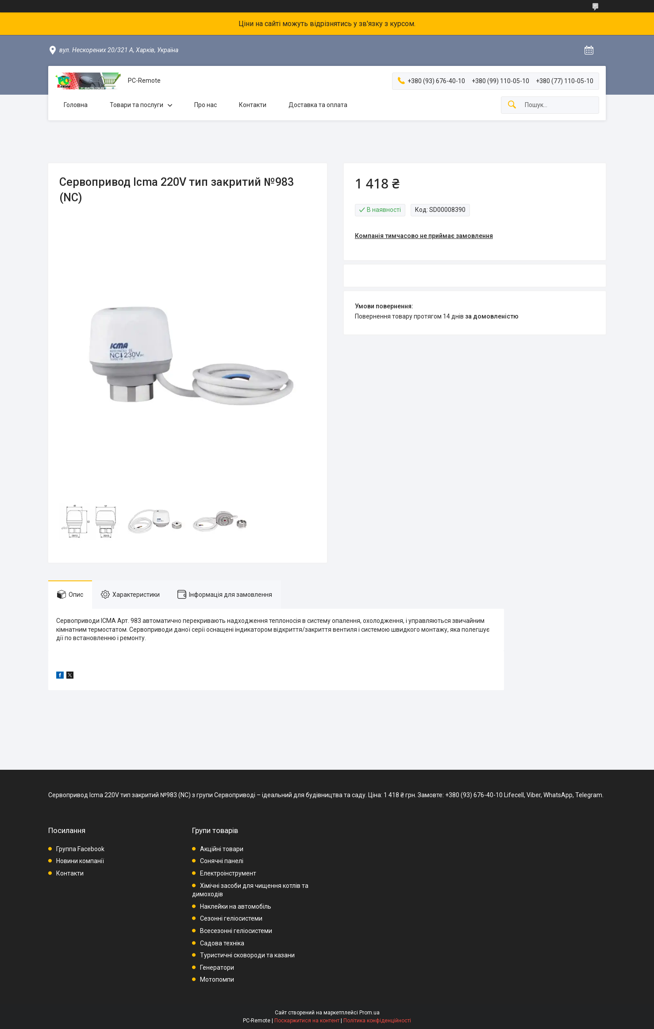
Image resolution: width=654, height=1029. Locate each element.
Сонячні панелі (221, 860)
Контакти (252, 104)
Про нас (205, 104)
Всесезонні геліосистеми (236, 930)
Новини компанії (80, 860)
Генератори (217, 967)
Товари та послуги (136, 104)
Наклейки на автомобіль (235, 906)
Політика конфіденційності (377, 1020)
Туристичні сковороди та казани (247, 955)
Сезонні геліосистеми (231, 918)
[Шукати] (512, 105)
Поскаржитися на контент (306, 1020)
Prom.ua (369, 1013)
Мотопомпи (217, 979)
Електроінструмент (228, 873)
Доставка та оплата (318, 104)
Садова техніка (222, 943)
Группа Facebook (80, 848)
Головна (76, 104)
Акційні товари (221, 848)
